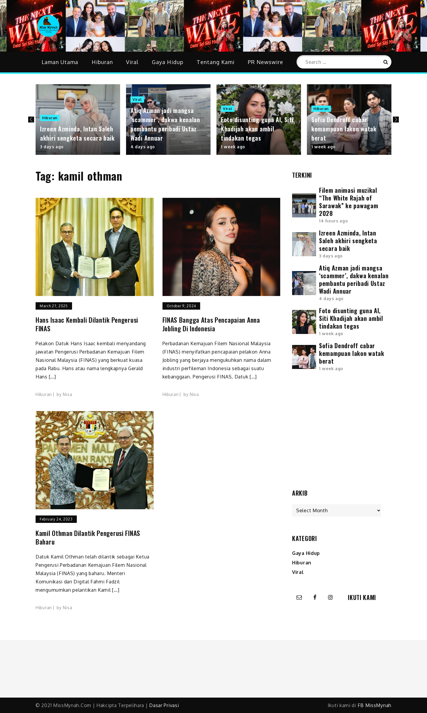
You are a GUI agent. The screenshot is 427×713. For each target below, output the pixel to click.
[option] (78, 119)
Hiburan (102, 62)
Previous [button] (31, 119)
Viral (132, 62)
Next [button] (396, 119)
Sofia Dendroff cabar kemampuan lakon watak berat (344, 128)
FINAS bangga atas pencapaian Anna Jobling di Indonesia (211, 324)
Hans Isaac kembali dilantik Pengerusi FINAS (87, 324)
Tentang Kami (216, 62)
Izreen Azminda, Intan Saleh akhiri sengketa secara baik (77, 133)
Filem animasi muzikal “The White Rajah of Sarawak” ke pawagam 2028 (348, 202)
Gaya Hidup (167, 62)
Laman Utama (60, 62)
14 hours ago (333, 220)
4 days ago (142, 146)
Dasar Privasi (164, 705)
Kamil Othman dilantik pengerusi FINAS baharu (88, 537)
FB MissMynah (374, 705)
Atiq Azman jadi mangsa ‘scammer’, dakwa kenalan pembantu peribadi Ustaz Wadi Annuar (165, 124)
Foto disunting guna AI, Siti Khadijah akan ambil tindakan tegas (257, 128)
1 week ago (233, 146)
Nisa (67, 394)
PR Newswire (265, 62)
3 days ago (52, 146)
